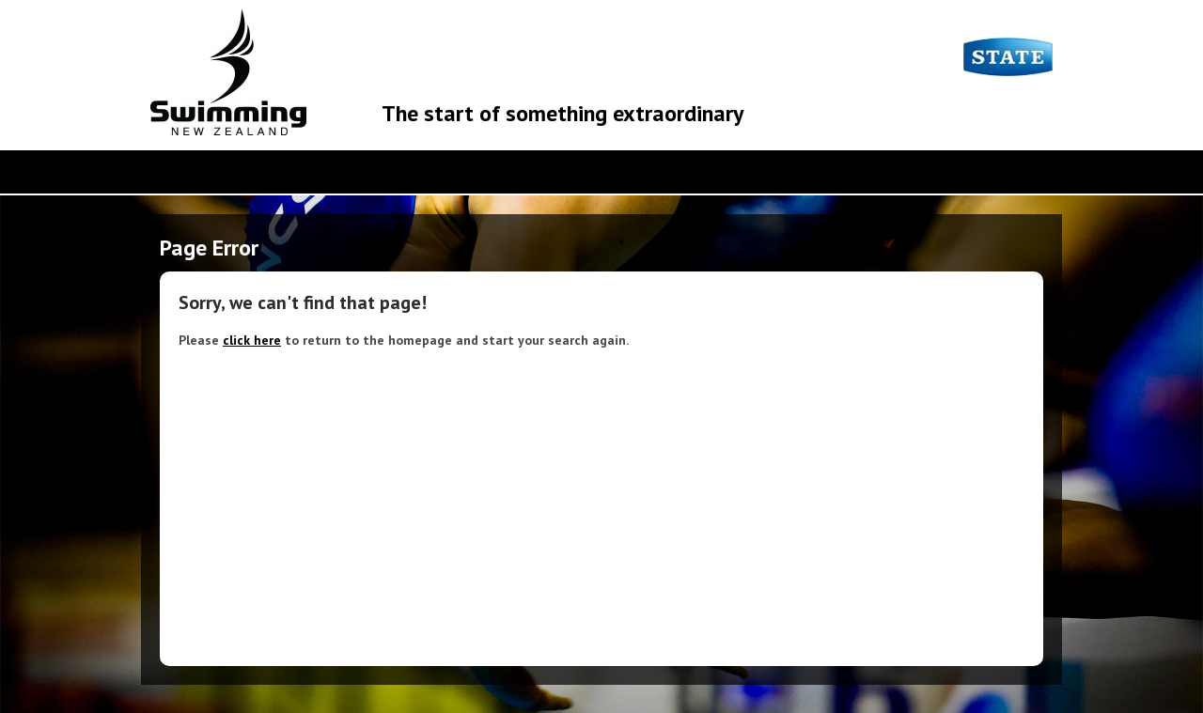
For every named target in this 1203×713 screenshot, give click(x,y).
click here (252, 340)
